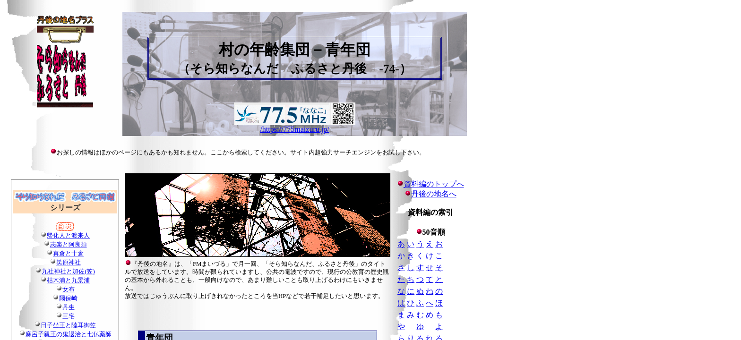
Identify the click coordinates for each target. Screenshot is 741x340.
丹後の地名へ (434, 194)
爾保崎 (68, 298)
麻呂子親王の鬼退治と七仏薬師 (69, 334)
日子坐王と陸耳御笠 (68, 325)
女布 (68, 289)
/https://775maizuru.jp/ (294, 129)
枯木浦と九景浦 (68, 280)
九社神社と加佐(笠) (68, 271)
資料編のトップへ (430, 184)
